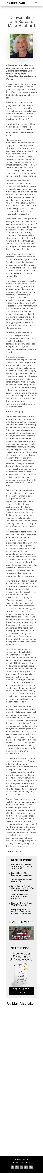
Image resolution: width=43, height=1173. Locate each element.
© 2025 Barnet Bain (21, 1159)
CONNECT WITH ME (21, 1162)
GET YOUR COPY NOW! (21, 991)
